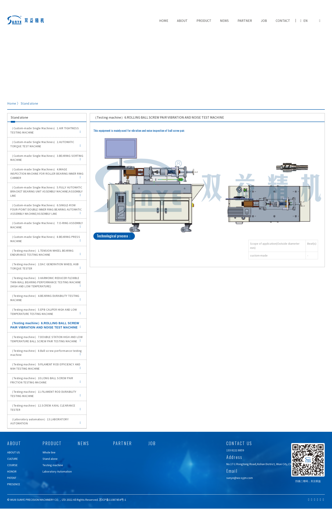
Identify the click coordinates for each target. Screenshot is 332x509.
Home (163, 20)
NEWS (224, 20)
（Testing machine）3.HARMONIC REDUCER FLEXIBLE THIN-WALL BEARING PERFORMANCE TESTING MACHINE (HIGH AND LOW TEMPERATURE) (45, 282)
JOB (264, 20)
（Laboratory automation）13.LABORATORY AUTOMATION (45, 421)
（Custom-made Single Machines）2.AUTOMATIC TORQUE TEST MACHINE (45, 144)
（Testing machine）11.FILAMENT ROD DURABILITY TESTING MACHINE (45, 394)
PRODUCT (203, 20)
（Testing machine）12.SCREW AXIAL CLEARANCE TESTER (45, 408)
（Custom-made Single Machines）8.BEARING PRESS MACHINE (45, 239)
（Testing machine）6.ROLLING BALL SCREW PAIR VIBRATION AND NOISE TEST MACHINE (45, 325)
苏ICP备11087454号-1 (112, 500)
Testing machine (53, 465)
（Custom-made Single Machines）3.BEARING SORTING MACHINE (46, 158)
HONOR (12, 471)
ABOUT (182, 20)
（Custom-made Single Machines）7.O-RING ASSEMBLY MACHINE (46, 225)
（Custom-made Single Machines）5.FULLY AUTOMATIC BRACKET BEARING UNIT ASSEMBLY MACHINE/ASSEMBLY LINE (46, 191)
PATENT (11, 478)
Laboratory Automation (57, 471)
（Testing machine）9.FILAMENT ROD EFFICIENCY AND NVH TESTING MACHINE (45, 366)
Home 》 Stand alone (22, 103)
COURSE (12, 465)
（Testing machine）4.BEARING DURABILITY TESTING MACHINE (45, 298)
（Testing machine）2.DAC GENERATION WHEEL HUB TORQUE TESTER (45, 266)
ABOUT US (13, 452)
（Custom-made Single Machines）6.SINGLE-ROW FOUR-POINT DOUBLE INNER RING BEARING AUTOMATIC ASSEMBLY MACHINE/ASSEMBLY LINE (46, 209)
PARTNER (245, 20)
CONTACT (283, 20)
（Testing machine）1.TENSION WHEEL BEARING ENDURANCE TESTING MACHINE (45, 253)
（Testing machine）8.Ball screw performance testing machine (46, 353)
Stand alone (50, 459)
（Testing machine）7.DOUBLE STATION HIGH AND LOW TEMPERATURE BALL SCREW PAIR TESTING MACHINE (46, 339)
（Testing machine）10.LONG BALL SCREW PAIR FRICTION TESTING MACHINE (45, 380)
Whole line (49, 452)
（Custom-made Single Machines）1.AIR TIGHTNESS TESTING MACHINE (45, 130)
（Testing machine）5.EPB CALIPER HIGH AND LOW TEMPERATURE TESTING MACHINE (45, 312)
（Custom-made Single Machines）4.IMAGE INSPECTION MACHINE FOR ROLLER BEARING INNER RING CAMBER (46, 173)
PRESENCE (13, 484)
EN (305, 20)
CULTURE (12, 459)
